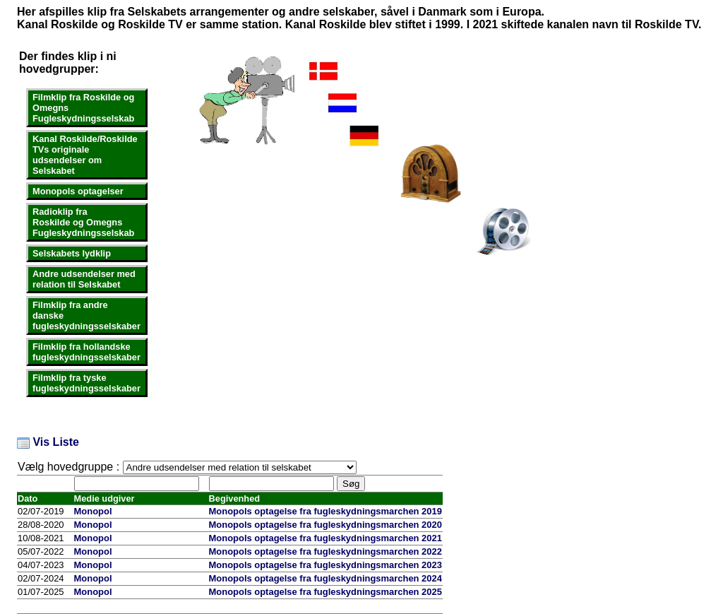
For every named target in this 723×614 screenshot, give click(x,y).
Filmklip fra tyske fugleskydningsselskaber (86, 383)
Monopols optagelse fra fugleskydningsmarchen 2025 (325, 591)
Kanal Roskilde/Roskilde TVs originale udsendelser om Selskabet (85, 155)
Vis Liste (48, 442)
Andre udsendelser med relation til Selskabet (84, 279)
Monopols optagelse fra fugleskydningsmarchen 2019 (325, 511)
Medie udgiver (104, 498)
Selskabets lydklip (71, 253)
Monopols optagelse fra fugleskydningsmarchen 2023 (325, 565)
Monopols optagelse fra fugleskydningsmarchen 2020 (325, 524)
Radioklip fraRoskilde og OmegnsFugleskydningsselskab (83, 222)
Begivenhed (235, 498)
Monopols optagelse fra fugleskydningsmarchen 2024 (325, 578)
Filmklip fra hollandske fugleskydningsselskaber (86, 351)
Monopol (93, 511)
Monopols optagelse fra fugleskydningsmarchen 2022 (325, 551)
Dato (27, 498)
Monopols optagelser (78, 191)
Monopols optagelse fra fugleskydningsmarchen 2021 (325, 538)
